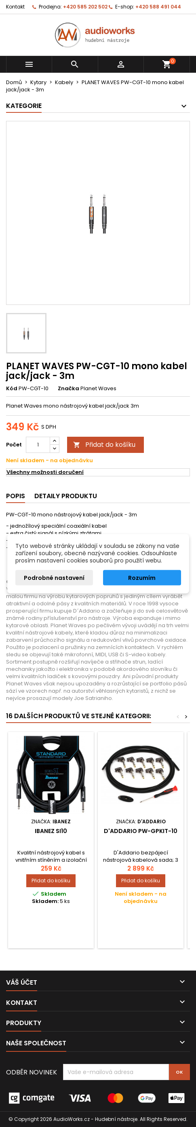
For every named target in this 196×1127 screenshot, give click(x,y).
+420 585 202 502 (85, 6)
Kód (11, 388)
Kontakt (15, 6)
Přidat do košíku (104, 444)
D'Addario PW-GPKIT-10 (140, 831)
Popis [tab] (15, 496)
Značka (68, 388)
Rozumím (142, 577)
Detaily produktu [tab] (65, 496)
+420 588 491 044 (158, 6)
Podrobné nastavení (54, 577)
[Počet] (38, 445)
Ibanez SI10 (51, 831)
